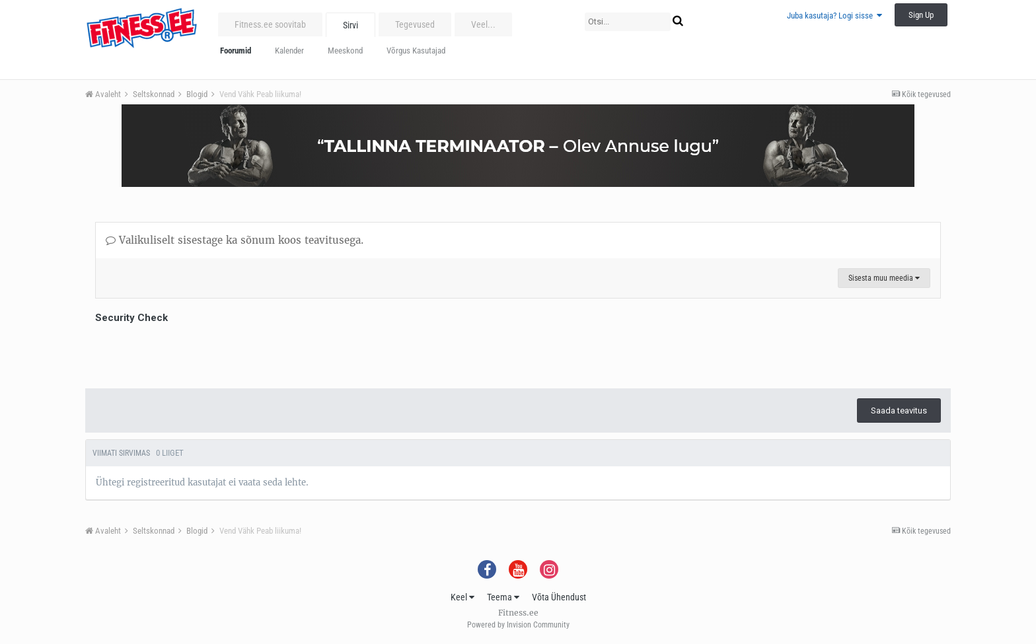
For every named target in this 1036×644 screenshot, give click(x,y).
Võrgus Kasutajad (416, 50)
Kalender (289, 50)
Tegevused (415, 24)
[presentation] (195, 352)
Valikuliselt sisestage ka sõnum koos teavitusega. (234, 240)
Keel (462, 597)
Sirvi (350, 25)
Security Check (131, 318)
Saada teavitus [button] (899, 410)
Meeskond (345, 50)
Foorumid (235, 50)
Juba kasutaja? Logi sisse (834, 15)
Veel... (483, 24)
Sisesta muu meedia (884, 278)
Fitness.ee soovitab (270, 24)
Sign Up (921, 15)
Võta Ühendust (559, 597)
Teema (503, 597)
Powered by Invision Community (518, 624)
